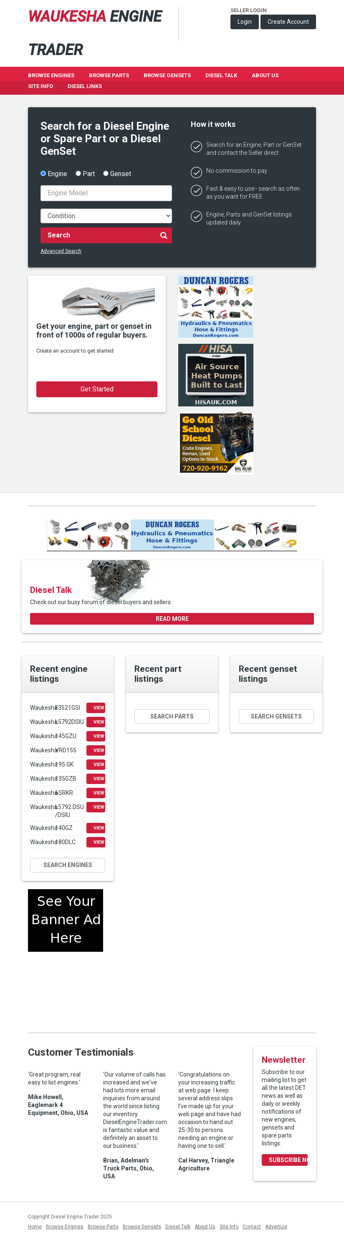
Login (245, 21)
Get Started (97, 389)
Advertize (276, 1227)
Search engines (67, 865)
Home (35, 1227)
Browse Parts (109, 75)
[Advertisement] (65, 988)
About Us (265, 75)
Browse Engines (51, 75)
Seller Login (248, 10)
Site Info (40, 86)
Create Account (288, 21)
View (99, 708)
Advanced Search (60, 251)
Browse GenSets (167, 75)
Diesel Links (85, 86)
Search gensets (276, 716)
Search (107, 235)
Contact (252, 1227)
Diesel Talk (221, 75)
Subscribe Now (288, 1160)
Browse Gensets (142, 1227)
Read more (172, 618)
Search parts (172, 716)
